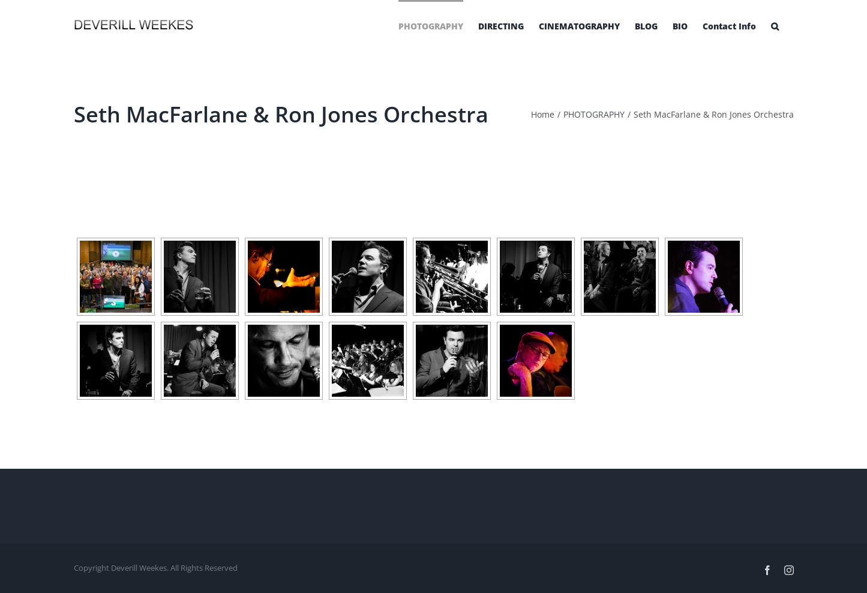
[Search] (775, 25)
